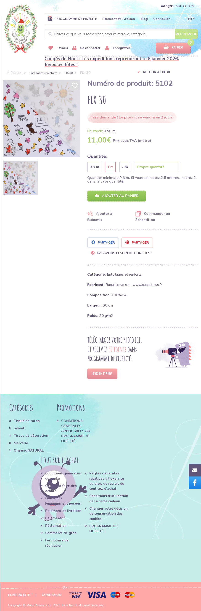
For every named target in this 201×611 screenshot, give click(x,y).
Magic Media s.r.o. (39, 605)
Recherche (186, 34)
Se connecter (86, 48)
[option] (41, 118)
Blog (144, 19)
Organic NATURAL (29, 450)
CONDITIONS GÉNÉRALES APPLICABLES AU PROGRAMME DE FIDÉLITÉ (75, 431)
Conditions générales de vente (63, 476)
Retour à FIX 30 (156, 72)
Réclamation (55, 525)
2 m (125, 167)
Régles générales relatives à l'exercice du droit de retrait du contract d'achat (106, 481)
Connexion (161, 19)
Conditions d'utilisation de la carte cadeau (108, 498)
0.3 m (94, 167)
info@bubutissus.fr (177, 6)
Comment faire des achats (61, 488)
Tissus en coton (27, 421)
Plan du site (19, 595)
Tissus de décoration (31, 435)
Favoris (58, 48)
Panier (173, 47)
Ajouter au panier (116, 195)
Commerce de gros (60, 533)
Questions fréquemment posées (63, 501)
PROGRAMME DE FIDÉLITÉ (72, 18)
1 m (110, 167)
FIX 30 (69, 73)
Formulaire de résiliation (57, 543)
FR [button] (190, 19)
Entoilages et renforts (43, 73)
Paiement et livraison (118, 19)
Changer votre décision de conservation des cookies (108, 513)
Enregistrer (117, 48)
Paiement (53, 518)
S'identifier (102, 373)
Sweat (19, 428)
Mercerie (21, 443)
